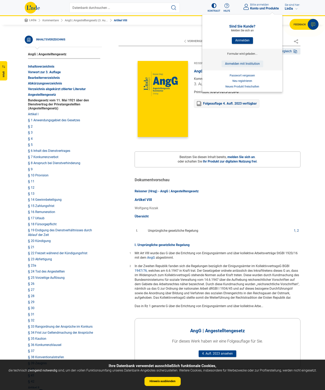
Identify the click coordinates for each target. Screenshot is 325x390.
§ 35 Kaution (37, 264)
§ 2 (30, 52)
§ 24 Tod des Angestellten (46, 197)
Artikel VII (34, 344)
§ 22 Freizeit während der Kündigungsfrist (57, 179)
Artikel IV (34, 325)
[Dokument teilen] (296, 41)
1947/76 (141, 271)
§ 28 (31, 221)
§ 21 (31, 173)
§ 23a (32, 191)
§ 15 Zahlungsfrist (41, 131)
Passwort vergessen (242, 75)
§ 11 (31, 107)
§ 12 (31, 113)
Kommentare (50, 20)
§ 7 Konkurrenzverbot (43, 82)
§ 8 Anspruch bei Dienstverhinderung (54, 89)
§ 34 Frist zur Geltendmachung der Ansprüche (60, 258)
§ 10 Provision (38, 101)
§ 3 (30, 58)
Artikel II (33, 313)
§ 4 (30, 64)
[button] (214, 7)
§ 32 (31, 246)
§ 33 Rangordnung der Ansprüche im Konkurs (60, 252)
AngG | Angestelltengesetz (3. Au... (86, 20)
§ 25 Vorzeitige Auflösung (46, 203)
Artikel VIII (120, 20)
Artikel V (34, 331)
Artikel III (34, 319)
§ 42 (31, 307)
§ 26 (31, 209)
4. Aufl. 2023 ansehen (217, 353)
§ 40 (31, 295)
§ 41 (31, 301)
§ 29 (31, 227)
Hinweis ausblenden (162, 381)
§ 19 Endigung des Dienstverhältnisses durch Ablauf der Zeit (60, 158)
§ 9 (30, 95)
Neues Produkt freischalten (242, 86)
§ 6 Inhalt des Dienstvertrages (49, 76)
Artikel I (33, 40)
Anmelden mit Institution (242, 64)
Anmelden (242, 40)
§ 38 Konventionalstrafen (46, 283)
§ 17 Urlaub (36, 144)
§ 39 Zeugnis (37, 289)
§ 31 (31, 240)
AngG (151, 257)
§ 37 (31, 276)
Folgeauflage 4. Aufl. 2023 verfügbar (230, 103)
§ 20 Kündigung (39, 166)
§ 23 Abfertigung (40, 185)
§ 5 (30, 70)
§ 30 (31, 234)
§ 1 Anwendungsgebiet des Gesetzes (54, 46)
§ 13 (31, 119)
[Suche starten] (174, 7)
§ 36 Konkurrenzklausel (44, 270)
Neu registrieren (242, 80)
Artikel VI (34, 338)
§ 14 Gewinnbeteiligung (45, 125)
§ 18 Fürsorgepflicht (42, 150)
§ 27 (31, 215)
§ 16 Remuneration (41, 137)
